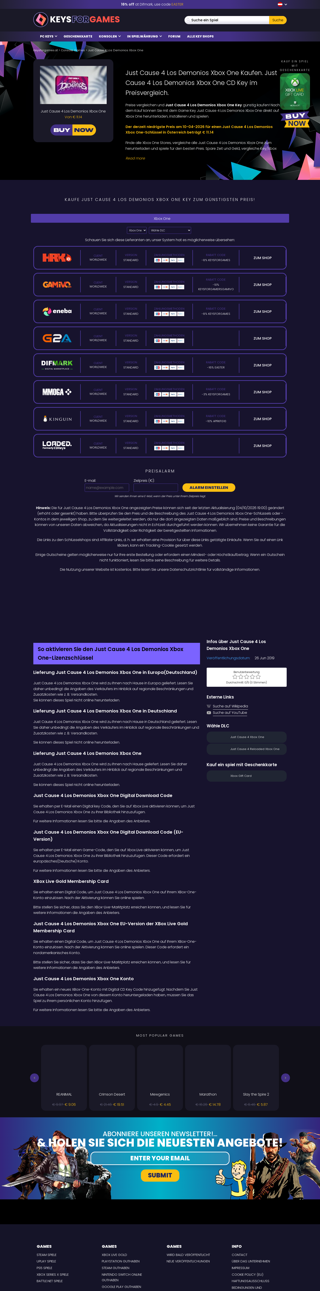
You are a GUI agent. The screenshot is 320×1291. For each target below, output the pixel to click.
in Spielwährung (144, 36)
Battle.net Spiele (50, 1234)
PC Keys (48, 36)
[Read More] (203, 158)
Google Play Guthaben (121, 1239)
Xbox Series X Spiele (53, 1227)
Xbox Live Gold (114, 1207)
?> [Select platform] (137, 230)
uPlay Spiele (46, 1214)
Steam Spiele (46, 1207)
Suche (277, 20)
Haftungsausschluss (250, 1234)
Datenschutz (243, 1253)
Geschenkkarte (78, 36)
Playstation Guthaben (121, 1214)
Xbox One (160, 218)
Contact (239, 1207)
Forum (174, 36)
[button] (34, 1030)
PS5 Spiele (44, 1221)
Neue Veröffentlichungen (188, 1214)
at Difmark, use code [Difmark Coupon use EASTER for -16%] (152, 4)
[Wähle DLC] (170, 230)
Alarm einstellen (209, 487)
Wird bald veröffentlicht (188, 1207)
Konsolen (110, 36)
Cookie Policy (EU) (247, 1227)
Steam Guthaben (115, 1221)
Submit (160, 1128)
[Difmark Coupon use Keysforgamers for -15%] (160, 582)
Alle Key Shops (200, 36)
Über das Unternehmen (251, 1214)
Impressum (240, 1221)
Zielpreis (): (144, 480)
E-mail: (90, 480)
